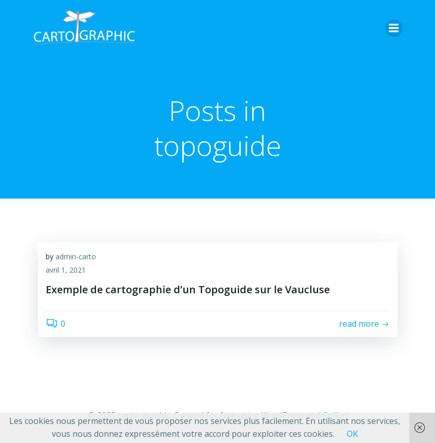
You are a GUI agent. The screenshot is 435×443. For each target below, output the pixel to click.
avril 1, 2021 (66, 270)
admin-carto (75, 256)
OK (352, 433)
